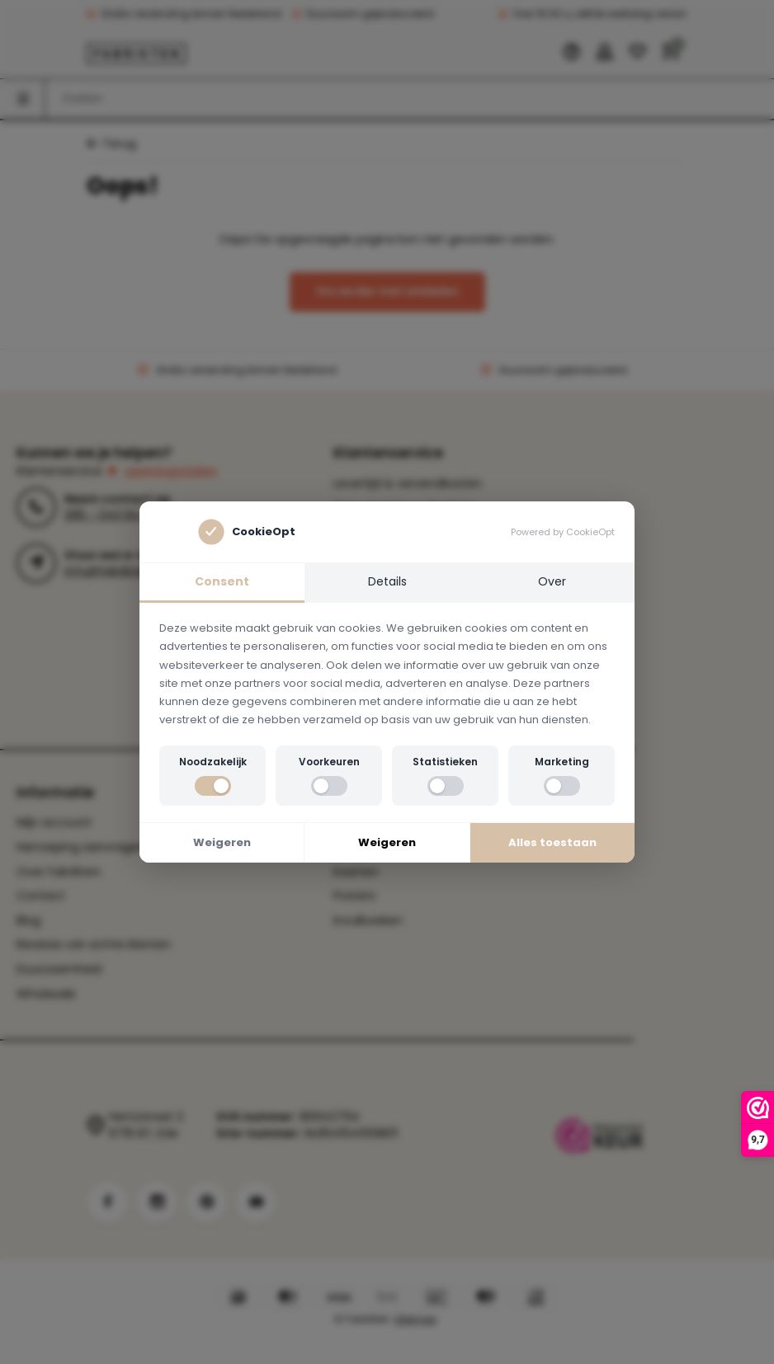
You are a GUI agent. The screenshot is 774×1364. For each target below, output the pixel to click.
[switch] (213, 786)
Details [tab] (387, 581)
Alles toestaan (552, 842)
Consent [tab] (222, 581)
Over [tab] (552, 581)
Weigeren (222, 842)
